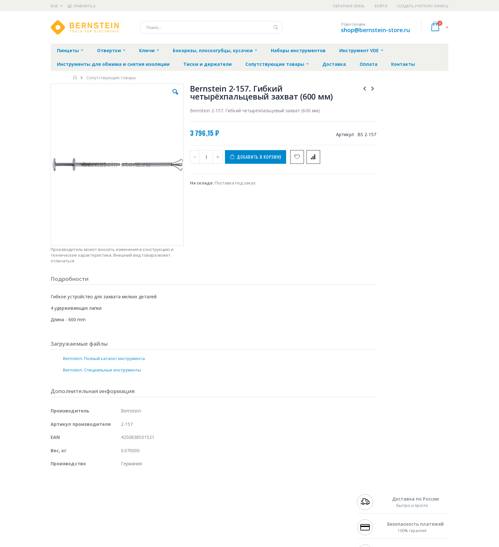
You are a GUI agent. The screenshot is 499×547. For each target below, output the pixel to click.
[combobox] (211, 27)
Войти (381, 5)
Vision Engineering (68, 520)
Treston (58, 532)
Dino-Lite (100, 520)
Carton (121, 520)
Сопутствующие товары (111, 78)
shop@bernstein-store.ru (375, 30)
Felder (102, 507)
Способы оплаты (305, 513)
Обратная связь (349, 5)
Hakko (57, 489)
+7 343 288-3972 (371, 501)
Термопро (121, 495)
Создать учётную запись (422, 5)
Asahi (119, 507)
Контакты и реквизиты (311, 489)
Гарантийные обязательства (216, 489)
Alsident (137, 489)
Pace (100, 489)
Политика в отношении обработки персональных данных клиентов (221, 517)
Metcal (99, 495)
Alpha (84, 507)
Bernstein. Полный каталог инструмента (104, 318)
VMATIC (126, 532)
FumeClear (76, 495)
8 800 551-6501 (373, 507)
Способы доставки (307, 501)
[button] (164, 96)
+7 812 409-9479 (371, 495)
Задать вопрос (201, 532)
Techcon (105, 532)
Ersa (73, 489)
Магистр (146, 495)
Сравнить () (81, 5)
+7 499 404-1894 (371, 489)
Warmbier (81, 532)
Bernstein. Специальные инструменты (102, 329)
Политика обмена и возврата (216, 501)
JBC (87, 489)
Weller (117, 489)
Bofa (55, 495)
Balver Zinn (62, 507)
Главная (75, 77)
